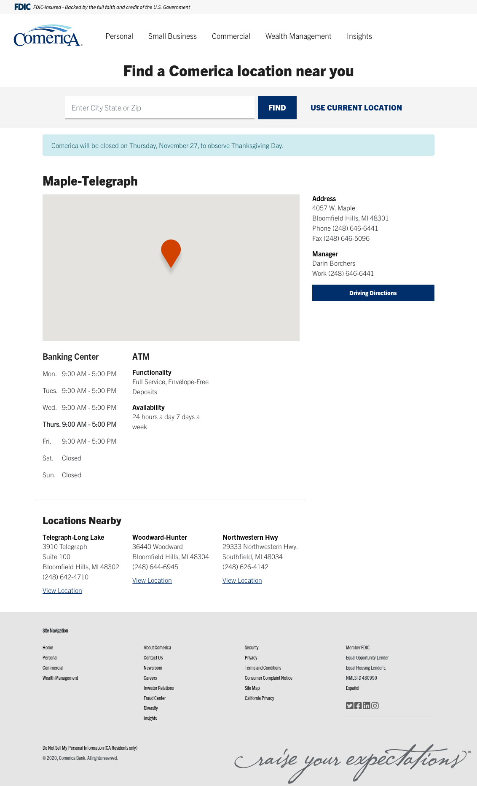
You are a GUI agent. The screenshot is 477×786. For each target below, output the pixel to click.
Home (48, 647)
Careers (150, 677)
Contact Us (153, 657)
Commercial (231, 35)
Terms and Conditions (263, 667)
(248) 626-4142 (245, 566)
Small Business (172, 35)
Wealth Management (298, 35)
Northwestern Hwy (250, 537)
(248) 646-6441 (355, 227)
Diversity (151, 708)
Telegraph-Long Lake (73, 537)
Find (277, 107)
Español (352, 687)
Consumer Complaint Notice (268, 677)
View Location (62, 590)
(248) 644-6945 (155, 566)
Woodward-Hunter (159, 537)
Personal (119, 35)
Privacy (251, 657)
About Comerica (157, 647)
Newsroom (153, 667)
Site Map (252, 687)
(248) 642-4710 (65, 576)
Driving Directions (373, 292)
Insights (359, 35)
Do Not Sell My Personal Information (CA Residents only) (90, 747)
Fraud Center (155, 697)
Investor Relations (159, 687)
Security (252, 647)
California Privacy (259, 697)
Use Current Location (356, 107)
